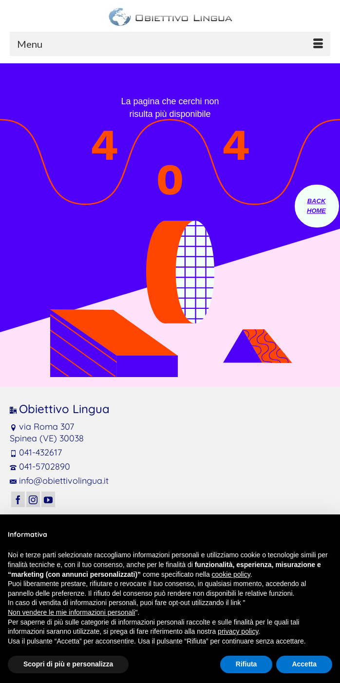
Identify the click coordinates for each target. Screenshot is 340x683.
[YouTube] (48, 499)
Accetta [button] (304, 664)
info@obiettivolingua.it (59, 480)
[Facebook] (18, 499)
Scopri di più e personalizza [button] (68, 664)
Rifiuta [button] (246, 664)
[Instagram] (33, 499)
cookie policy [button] (231, 574)
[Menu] (170, 44)
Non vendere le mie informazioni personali (71, 612)
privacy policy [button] (238, 631)
